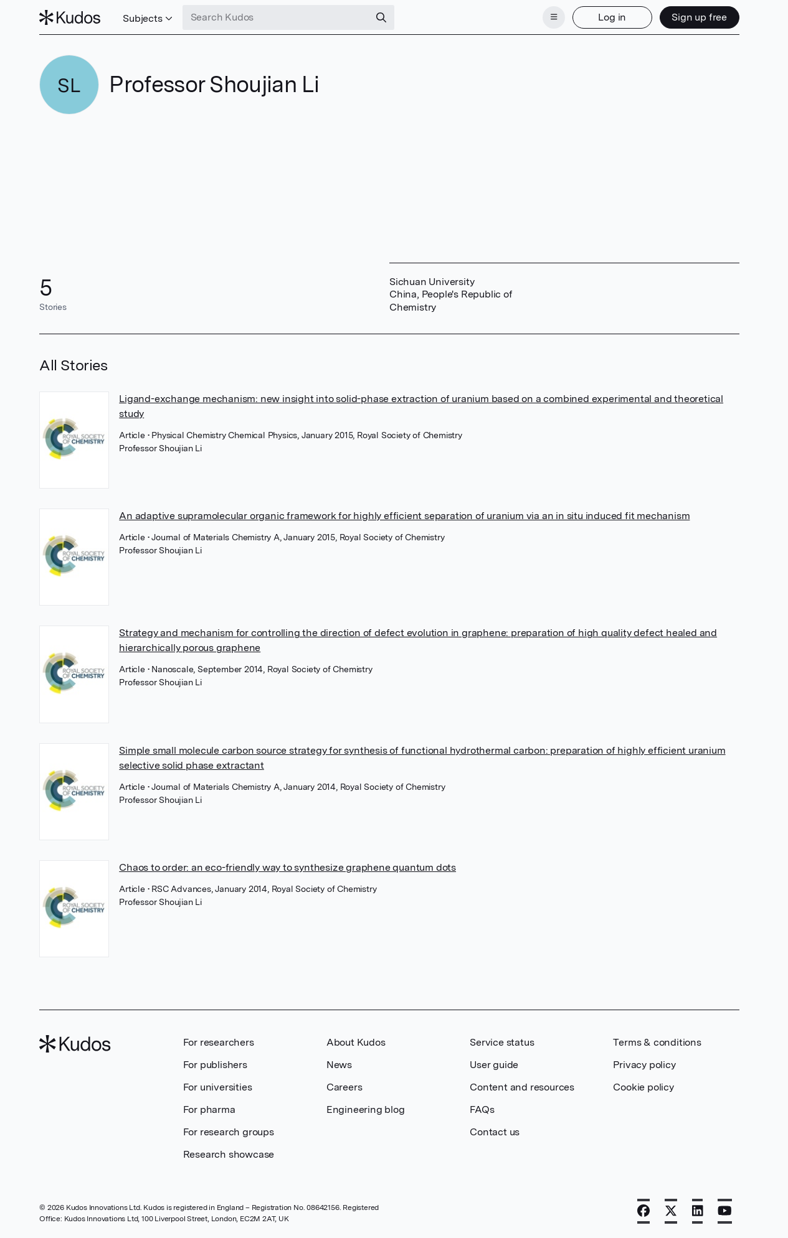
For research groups (228, 1132)
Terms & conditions (657, 1042)
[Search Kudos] (276, 17)
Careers (344, 1087)
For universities (217, 1087)
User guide (494, 1065)
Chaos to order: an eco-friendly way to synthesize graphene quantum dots (287, 867)
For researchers (218, 1042)
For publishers (215, 1065)
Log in (612, 17)
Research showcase (229, 1154)
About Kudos (356, 1042)
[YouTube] (725, 1211)
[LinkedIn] (697, 1211)
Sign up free (699, 17)
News (339, 1065)
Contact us (495, 1132)
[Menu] (554, 17)
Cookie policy (643, 1087)
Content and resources (522, 1087)
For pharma (209, 1109)
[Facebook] (643, 1211)
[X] (671, 1211)
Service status (502, 1042)
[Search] (381, 17)
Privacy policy (644, 1065)
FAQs (482, 1109)
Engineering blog (365, 1109)
